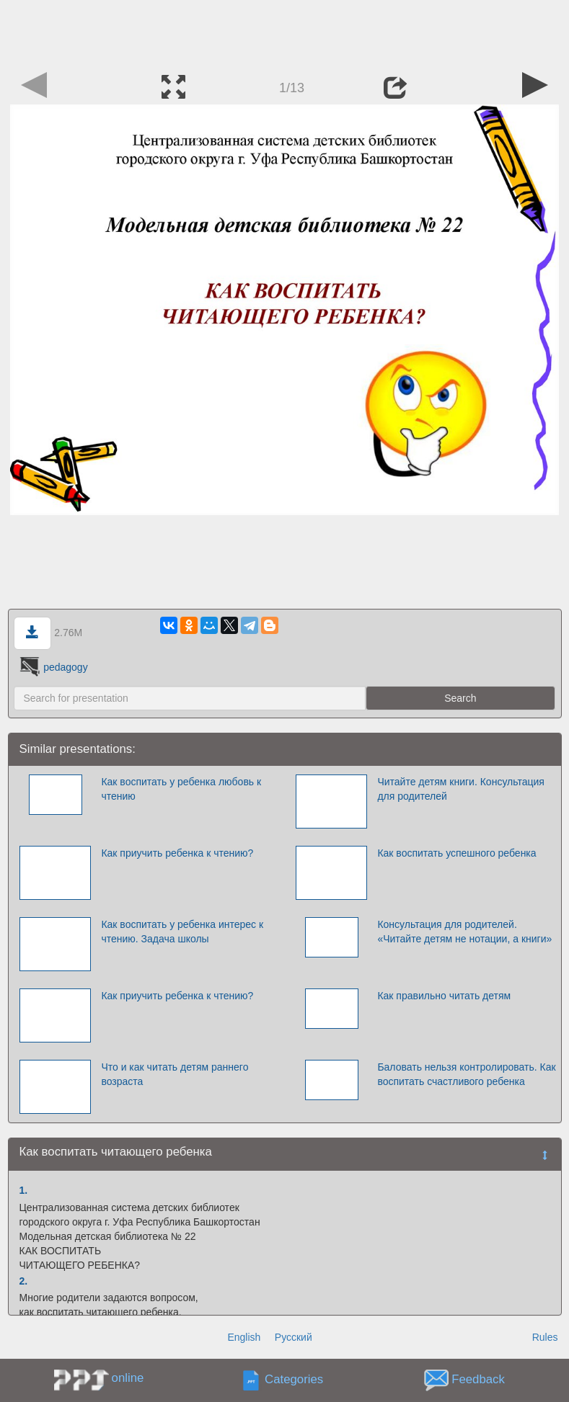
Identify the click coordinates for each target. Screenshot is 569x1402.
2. (23, 1281)
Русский (293, 1337)
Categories (294, 1380)
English (243, 1337)
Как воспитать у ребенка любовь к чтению (181, 789)
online (128, 1378)
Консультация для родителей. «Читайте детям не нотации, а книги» (464, 932)
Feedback (478, 1380)
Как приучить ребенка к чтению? (177, 853)
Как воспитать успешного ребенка (456, 853)
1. (23, 1190)
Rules (545, 1337)
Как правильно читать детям (444, 995)
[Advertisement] (284, 32)
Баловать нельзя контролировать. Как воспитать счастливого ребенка (466, 1074)
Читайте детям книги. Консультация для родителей (460, 789)
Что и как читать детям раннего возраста (174, 1074)
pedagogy (52, 667)
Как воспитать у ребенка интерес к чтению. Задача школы (182, 932)
